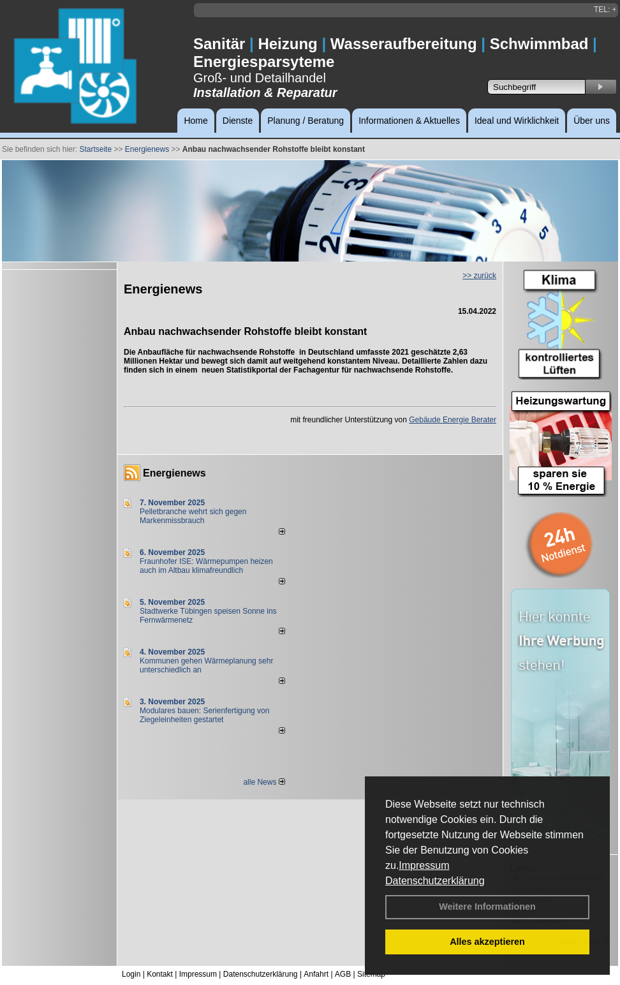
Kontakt (160, 974)
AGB (343, 974)
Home (195, 120)
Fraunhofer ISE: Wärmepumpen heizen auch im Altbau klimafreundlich (206, 566)
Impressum (424, 865)
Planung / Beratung (305, 120)
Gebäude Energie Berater (452, 419)
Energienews (174, 473)
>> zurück (479, 275)
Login (131, 974)
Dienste (238, 120)
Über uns (591, 120)
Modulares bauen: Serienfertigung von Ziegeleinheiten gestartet (204, 715)
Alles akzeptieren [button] (487, 942)
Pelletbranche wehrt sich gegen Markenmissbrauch (193, 516)
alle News (263, 782)
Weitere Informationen (487, 906)
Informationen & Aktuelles (409, 120)
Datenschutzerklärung (435, 880)
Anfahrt (316, 974)
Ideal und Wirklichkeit (517, 120)
